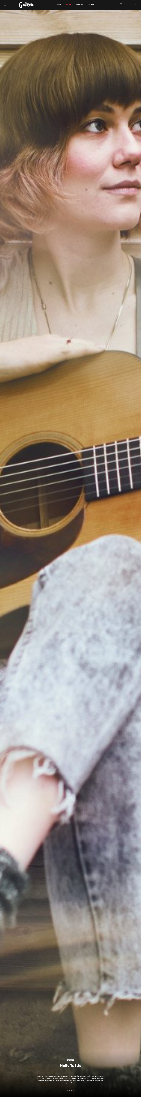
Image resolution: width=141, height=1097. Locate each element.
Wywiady (70, 1060)
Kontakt (91, 4)
